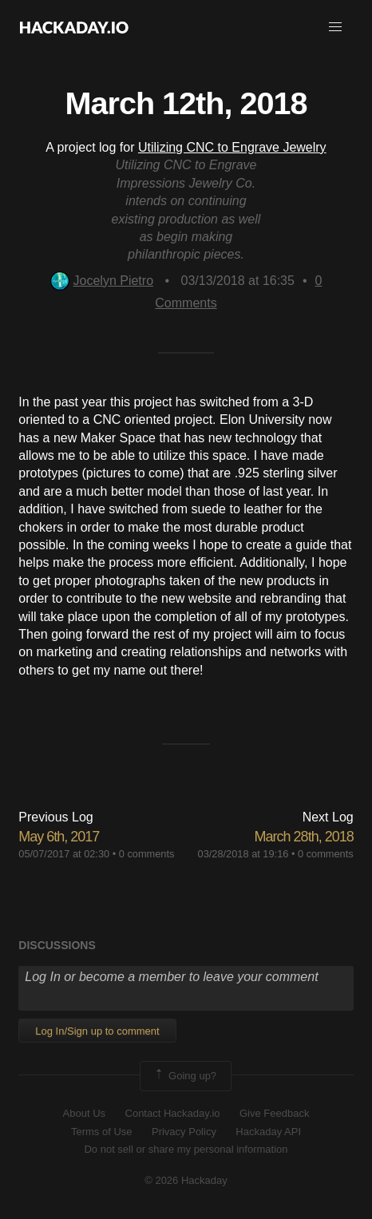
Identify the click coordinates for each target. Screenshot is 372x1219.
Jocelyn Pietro (102, 280)
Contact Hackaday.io (172, 1113)
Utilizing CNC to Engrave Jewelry (232, 147)
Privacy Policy (184, 1132)
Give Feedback (274, 1113)
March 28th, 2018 (304, 837)
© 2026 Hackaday (186, 1180)
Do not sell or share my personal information (185, 1149)
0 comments (147, 854)
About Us (84, 1113)
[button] (335, 27)
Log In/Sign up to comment (97, 1031)
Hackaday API (268, 1132)
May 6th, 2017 (58, 837)
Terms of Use (102, 1132)
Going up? (184, 1076)
